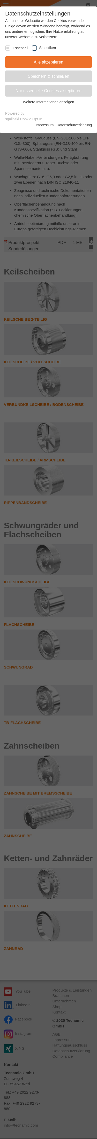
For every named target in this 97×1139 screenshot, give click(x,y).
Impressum (45, 125)
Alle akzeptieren (48, 62)
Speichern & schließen (48, 76)
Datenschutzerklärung (74, 125)
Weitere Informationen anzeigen (48, 102)
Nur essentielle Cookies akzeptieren (48, 91)
